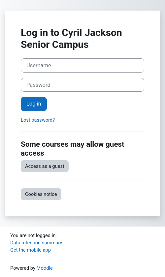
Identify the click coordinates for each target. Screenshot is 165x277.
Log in (33, 104)
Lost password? (38, 120)
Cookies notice (41, 194)
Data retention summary (36, 243)
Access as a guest (44, 166)
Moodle (45, 268)
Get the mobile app (30, 250)
